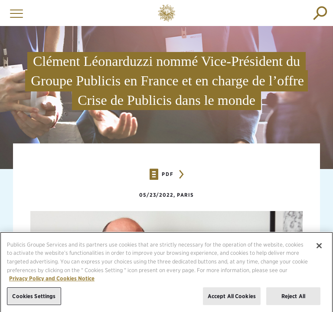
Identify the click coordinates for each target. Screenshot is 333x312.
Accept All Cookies (232, 299)
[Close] (319, 249)
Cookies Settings (34, 299)
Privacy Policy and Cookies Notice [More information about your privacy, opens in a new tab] (52, 282)
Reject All (293, 299)
